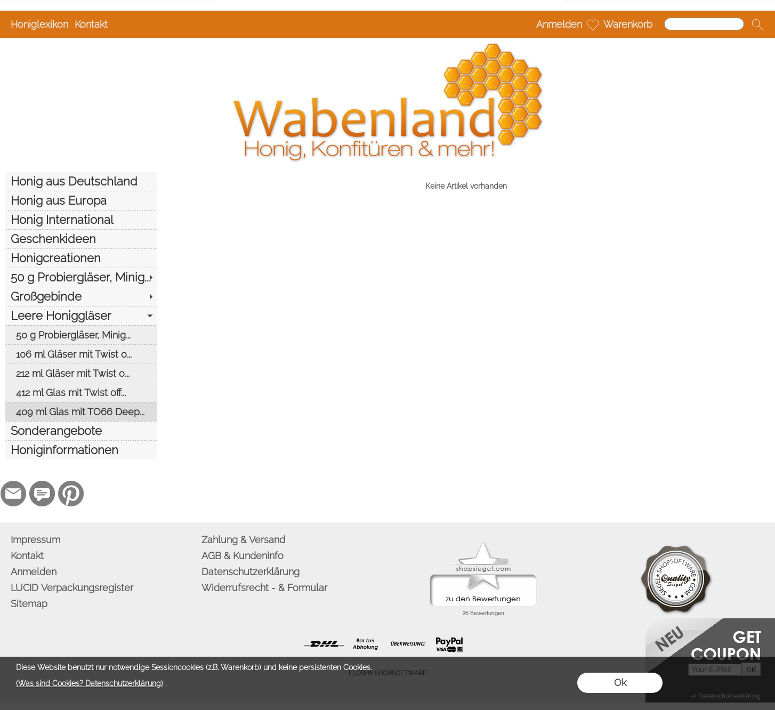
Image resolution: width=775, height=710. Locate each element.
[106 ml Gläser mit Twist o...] (81, 354)
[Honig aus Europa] (81, 200)
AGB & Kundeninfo (242, 555)
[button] (757, 24)
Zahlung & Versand (243, 539)
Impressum (35, 539)
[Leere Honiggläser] (81, 315)
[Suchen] (704, 24)
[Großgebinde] (81, 296)
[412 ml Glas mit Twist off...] (81, 392)
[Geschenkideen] (81, 238)
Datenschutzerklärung (250, 571)
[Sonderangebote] (81, 430)
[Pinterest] (71, 493)
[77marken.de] (42, 493)
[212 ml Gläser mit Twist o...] (81, 373)
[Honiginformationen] (81, 449)
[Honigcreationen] (81, 258)
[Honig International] (81, 219)
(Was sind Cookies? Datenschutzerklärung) (89, 683)
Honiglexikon (39, 24)
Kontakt (91, 24)
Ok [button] (620, 682)
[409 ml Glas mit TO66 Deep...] (81, 411)
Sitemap (29, 603)
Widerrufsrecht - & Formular (264, 587)
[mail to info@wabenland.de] (13, 493)
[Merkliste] (593, 24)
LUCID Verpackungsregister (72, 587)
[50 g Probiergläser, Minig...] (81, 277)
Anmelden (559, 24)
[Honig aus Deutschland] (81, 181)
